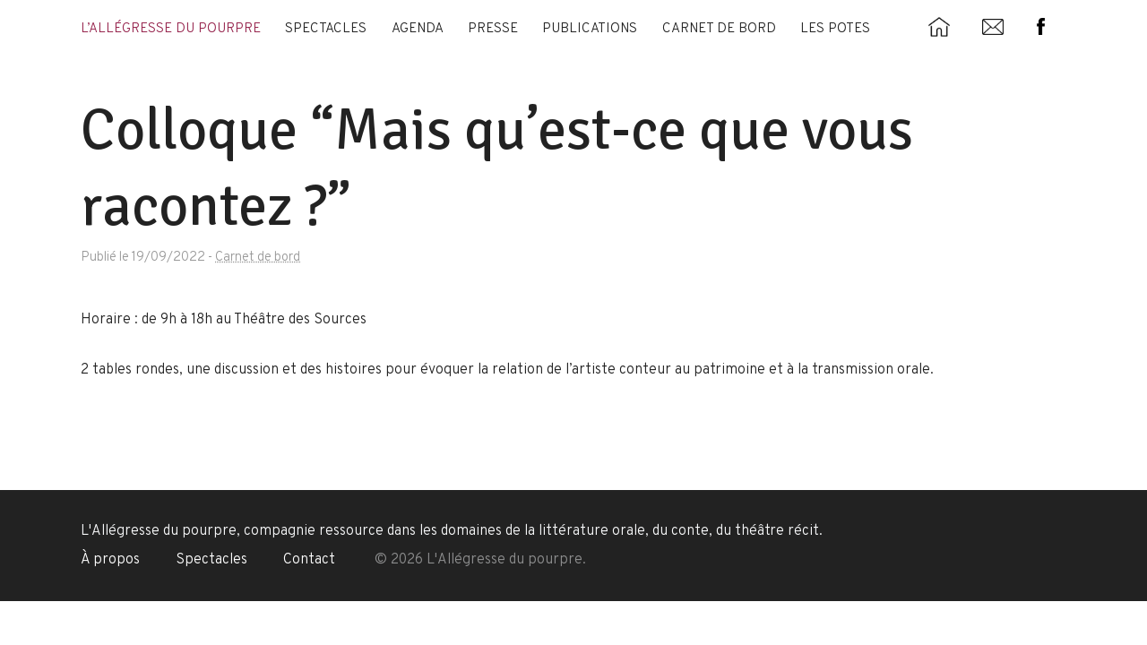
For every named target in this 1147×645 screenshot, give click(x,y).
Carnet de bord (719, 29)
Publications (589, 29)
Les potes (835, 29)
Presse (493, 29)
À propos (110, 560)
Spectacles (326, 29)
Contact (309, 560)
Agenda (418, 29)
